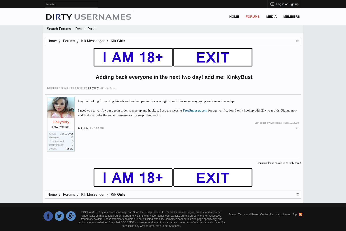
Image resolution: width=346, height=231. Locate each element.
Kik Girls (69, 87)
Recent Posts (85, 29)
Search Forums (59, 29)
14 (72, 137)
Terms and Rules (248, 214)
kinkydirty (93, 87)
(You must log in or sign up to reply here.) (279, 163)
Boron (232, 214)
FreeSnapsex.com (195, 110)
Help (278, 214)
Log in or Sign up (287, 4)
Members (291, 16)
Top (295, 214)
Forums (253, 16)
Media (271, 16)
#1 (297, 128)
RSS (300, 214)
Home (234, 16)
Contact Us (266, 214)
